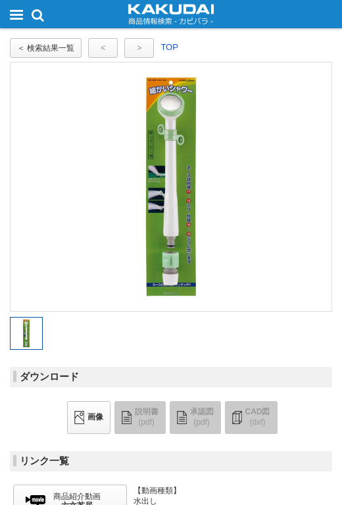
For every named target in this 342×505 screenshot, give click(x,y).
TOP (169, 47)
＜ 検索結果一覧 (45, 48)
